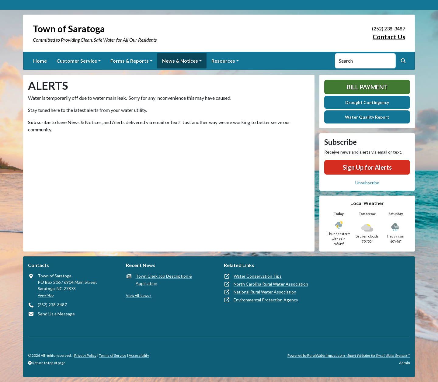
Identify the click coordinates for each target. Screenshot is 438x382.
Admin (404, 362)
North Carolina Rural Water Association (271, 283)
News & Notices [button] (180, 61)
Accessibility (139, 355)
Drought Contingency (367, 102)
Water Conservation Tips (258, 276)
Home (40, 61)
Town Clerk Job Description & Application (164, 279)
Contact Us (389, 36)
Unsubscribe (367, 182)
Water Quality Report (367, 117)
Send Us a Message (56, 313)
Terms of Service (112, 355)
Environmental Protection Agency (266, 299)
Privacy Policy (85, 355)
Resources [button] (223, 61)
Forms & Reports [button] (129, 61)
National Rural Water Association (265, 291)
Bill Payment (367, 87)
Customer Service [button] (77, 61)
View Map (46, 295)
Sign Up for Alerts (367, 167)
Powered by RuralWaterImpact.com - (348, 355)
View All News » (138, 295)
